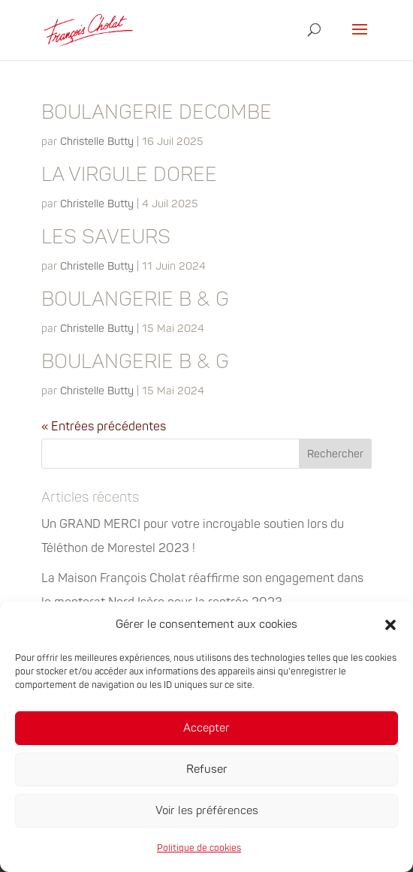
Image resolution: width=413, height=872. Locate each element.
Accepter (206, 728)
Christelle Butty (97, 141)
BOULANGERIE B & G (135, 300)
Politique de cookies (199, 848)
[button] (390, 624)
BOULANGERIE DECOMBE (156, 113)
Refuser (207, 769)
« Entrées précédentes (103, 426)
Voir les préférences (206, 811)
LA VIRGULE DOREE (129, 175)
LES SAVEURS (105, 237)
